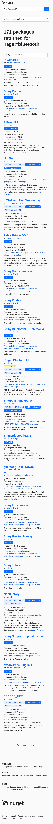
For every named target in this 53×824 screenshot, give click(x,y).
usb (36, 717)
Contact (6, 763)
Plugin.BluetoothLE (17, 360)
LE (19, 489)
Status (5, 772)
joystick (14, 182)
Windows (21, 179)
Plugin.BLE (11, 60)
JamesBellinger (13, 161)
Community (18, 486)
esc (17, 720)
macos (6, 80)
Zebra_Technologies (14, 238)
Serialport (25, 422)
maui (8, 77)
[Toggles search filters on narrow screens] (46, 19)
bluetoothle (30, 108)
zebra (8, 253)
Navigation (41, 422)
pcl (11, 77)
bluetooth (23, 77)
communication (10, 617)
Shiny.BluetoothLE (16, 435)
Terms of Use (29, 816)
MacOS (28, 179)
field (40, 615)
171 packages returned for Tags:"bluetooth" (23, 38)
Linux (34, 179)
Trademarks (17, 819)
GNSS (18, 422)
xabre (23, 63)
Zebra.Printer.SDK (16, 235)
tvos (27, 384)
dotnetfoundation (13, 475)
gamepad (7, 182)
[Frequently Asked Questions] (4, 784)
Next (32, 745)
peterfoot (19, 203)
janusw (10, 63)
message (19, 617)
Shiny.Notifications (16, 271)
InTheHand (11, 203)
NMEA (8, 422)
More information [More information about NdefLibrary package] (37, 630)
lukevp (9, 699)
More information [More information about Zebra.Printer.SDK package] (39, 265)
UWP (39, 486)
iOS (33, 221)
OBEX (16, 140)
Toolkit (25, 486)
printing (26, 717)
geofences (24, 111)
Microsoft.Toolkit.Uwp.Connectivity (19, 468)
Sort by (7, 54)
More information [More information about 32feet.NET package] (19, 152)
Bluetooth (9, 140)
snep (32, 615)
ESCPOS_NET (13, 696)
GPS (13, 422)
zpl (34, 253)
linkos (37, 253)
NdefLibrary (12, 594)
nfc (7, 615)
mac (31, 384)
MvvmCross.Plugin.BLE (19, 665)
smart (22, 615)
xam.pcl (16, 77)
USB (8, 179)
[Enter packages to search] (23, 9)
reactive (7, 387)
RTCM (11, 424)
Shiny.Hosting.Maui (17, 536)
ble (28, 77)
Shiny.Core (11, 91)
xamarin (42, 384)
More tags (36, 111)
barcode (10, 255)
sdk (5, 255)
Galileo (18, 424)
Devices (7, 489)
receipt (24, 253)
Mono (39, 179)
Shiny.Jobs (11, 565)
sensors (17, 111)
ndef (10, 615)
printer (29, 253)
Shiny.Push (11, 300)
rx (46, 384)
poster (27, 615)
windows (12, 80)
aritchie (10, 94)
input (16, 179)
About (20, 816)
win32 (23, 221)
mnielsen (10, 404)
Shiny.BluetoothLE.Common (23, 329)
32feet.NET (11, 122)
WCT (30, 486)
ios (41, 77)
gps (30, 111)
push (37, 108)
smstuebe (17, 63)
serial (43, 179)
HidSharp (10, 158)
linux (37, 221)
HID (11, 179)
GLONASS (25, 424)
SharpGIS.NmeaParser (19, 400)
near (36, 615)
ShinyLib (16, 94)
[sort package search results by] (30, 55)
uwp (16, 384)
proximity (16, 615)
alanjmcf (10, 125)
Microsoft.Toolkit (26, 475)
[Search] (46, 9)
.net (31, 77)
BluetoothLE (26, 489)
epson (8, 717)
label (19, 253)
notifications (8, 111)
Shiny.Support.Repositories (22, 636)
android (36, 77)
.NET (35, 486)
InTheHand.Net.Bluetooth (20, 200)
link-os (42, 253)
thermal (14, 253)
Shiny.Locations (14, 505)
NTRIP (6, 424)
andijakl (10, 597)
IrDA (21, 140)
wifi (39, 717)
